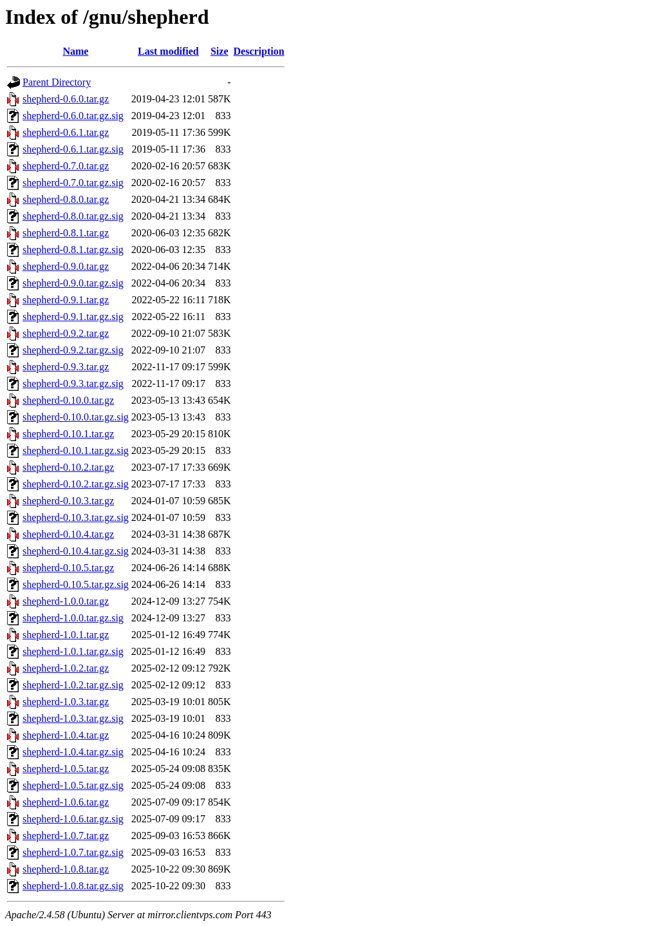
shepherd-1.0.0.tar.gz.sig (73, 617)
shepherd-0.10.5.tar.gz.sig (76, 584)
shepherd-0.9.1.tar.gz (66, 299)
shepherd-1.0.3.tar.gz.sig (73, 718)
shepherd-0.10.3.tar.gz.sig (76, 517)
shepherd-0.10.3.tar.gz (68, 500)
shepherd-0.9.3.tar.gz (66, 366)
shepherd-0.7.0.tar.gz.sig (73, 182)
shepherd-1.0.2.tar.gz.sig (73, 684)
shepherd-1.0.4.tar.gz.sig (73, 751)
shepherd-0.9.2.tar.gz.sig (73, 350)
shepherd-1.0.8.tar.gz (66, 869)
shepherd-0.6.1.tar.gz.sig (73, 149)
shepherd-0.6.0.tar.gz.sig (73, 115)
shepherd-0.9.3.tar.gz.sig (73, 383)
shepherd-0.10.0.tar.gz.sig (76, 416)
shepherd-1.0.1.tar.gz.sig (73, 651)
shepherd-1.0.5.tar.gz (66, 768)
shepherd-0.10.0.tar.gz (68, 400)
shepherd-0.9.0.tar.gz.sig (73, 283)
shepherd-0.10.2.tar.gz (68, 467)
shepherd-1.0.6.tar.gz (66, 802)
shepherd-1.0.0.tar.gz (66, 601)
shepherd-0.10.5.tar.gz (68, 567)
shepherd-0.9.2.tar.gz (66, 333)
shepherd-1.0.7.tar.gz (66, 835)
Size (220, 51)
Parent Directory (57, 82)
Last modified (168, 51)
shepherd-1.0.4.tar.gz (66, 735)
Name (75, 51)
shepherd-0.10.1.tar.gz (68, 433)
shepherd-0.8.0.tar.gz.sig (73, 216)
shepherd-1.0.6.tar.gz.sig (73, 818)
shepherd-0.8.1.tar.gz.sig (73, 249)
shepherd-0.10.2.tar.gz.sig (76, 483)
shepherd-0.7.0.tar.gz (66, 165)
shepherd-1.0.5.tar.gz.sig (73, 785)
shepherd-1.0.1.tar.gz (66, 634)
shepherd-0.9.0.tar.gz (66, 266)
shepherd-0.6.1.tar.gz (66, 132)
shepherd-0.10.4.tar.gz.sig (76, 550)
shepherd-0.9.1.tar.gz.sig (73, 316)
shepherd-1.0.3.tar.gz (66, 701)
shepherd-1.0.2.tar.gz (66, 668)
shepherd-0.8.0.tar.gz (66, 199)
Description (259, 51)
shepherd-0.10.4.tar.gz (68, 534)
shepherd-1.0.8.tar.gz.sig (73, 885)
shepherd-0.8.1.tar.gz (66, 232)
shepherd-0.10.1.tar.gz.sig (76, 450)
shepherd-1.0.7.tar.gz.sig (73, 852)
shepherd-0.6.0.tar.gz (66, 98)
